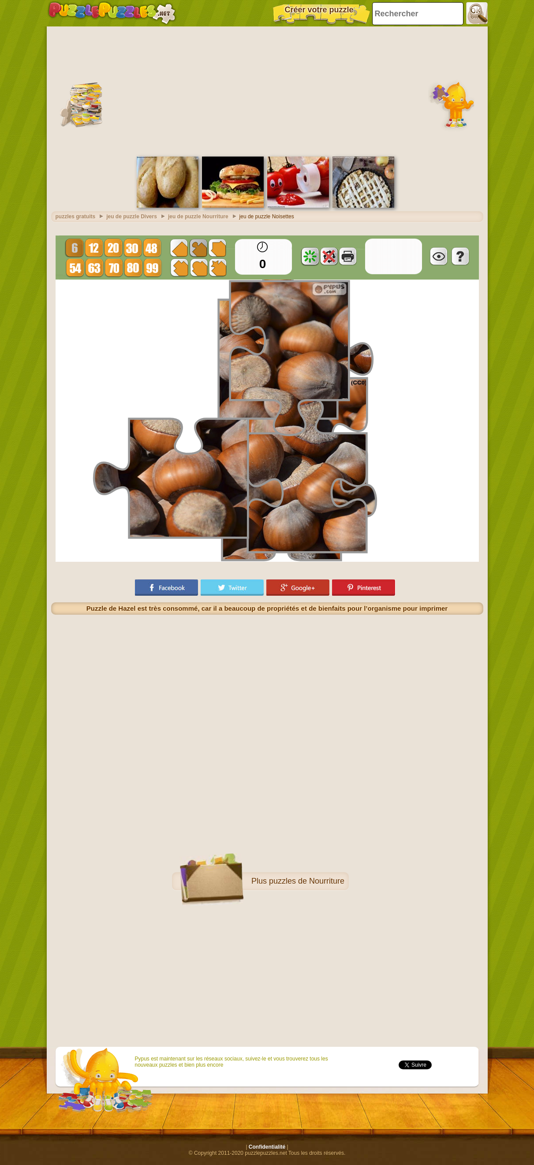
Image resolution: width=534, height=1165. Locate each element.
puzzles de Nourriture (306, 881)
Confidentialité (267, 1147)
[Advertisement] (267, 90)
